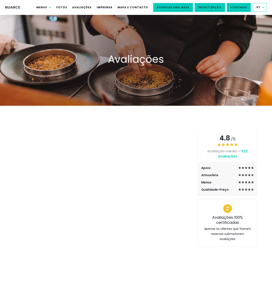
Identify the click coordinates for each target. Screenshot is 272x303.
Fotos (61, 7)
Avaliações (82, 7)
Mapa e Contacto (133, 7)
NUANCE (12, 7)
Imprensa (104, 7)
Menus (43, 7)
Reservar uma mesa (173, 7)
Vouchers (238, 7)
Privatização (210, 7)
